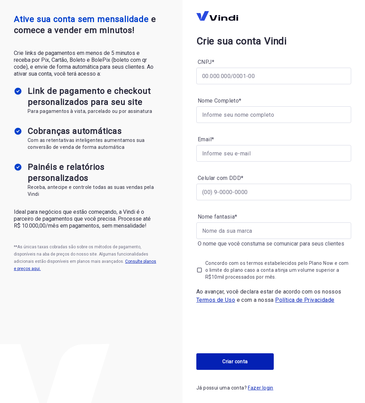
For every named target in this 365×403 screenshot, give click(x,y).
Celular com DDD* (220, 178)
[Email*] (273, 153)
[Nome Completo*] (273, 114)
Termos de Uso (215, 300)
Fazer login (260, 388)
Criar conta (234, 361)
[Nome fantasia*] (273, 231)
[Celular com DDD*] (273, 192)
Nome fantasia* (217, 216)
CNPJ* (206, 62)
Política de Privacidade (304, 300)
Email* (206, 139)
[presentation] (248, 328)
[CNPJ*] (273, 76)
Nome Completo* (220, 100)
